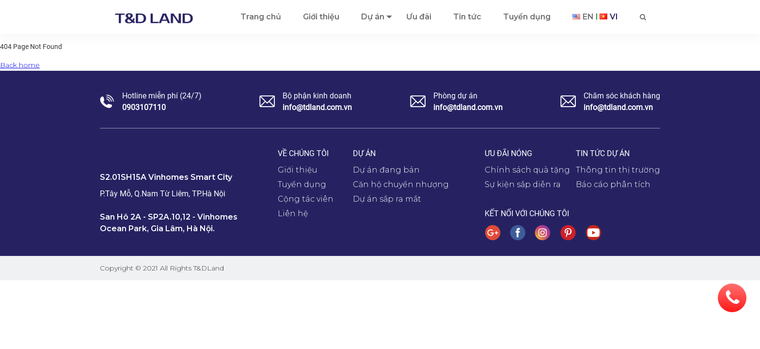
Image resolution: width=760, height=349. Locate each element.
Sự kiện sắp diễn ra (523, 184)
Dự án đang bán (386, 169)
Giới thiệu (297, 169)
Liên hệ (293, 213)
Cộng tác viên (305, 199)
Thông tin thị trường (618, 169)
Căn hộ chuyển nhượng (401, 184)
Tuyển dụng (302, 184)
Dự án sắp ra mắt (387, 199)
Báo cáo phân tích (613, 184)
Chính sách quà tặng (527, 169)
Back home (20, 65)
